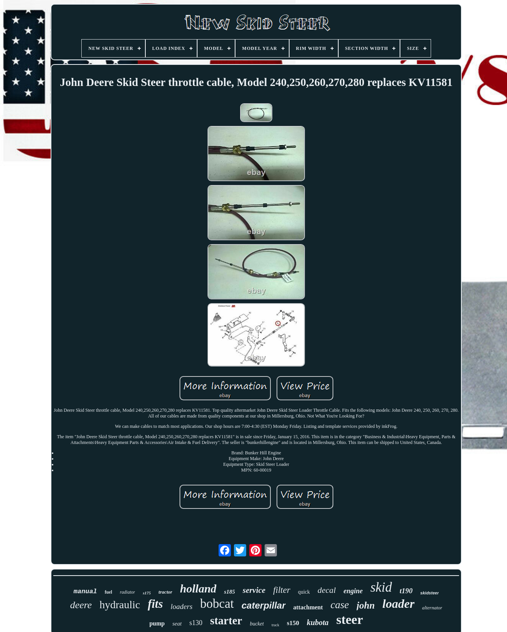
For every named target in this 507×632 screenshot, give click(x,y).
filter (281, 590)
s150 (293, 623)
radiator (127, 592)
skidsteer (429, 593)
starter (226, 620)
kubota (318, 622)
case (340, 605)
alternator (432, 608)
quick (304, 592)
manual (85, 591)
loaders (182, 606)
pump (157, 623)
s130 (195, 623)
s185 (229, 592)
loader (398, 604)
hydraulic (119, 605)
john (366, 605)
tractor (165, 592)
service (254, 590)
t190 (406, 591)
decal (327, 590)
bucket (257, 624)
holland (198, 588)
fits (155, 604)
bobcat (217, 604)
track (275, 625)
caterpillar (264, 605)
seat (176, 623)
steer (349, 619)
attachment (308, 607)
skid (381, 587)
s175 (147, 593)
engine (353, 591)
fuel (108, 592)
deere (81, 605)
